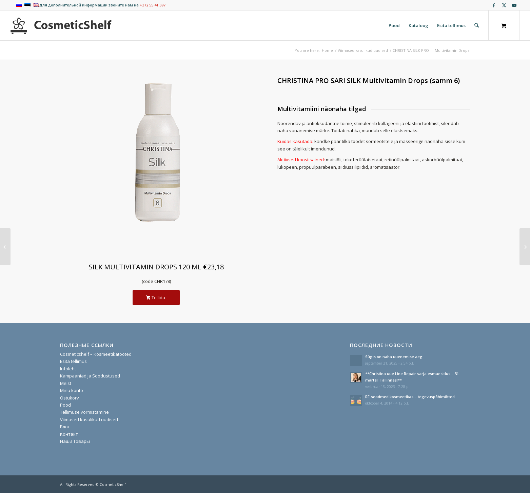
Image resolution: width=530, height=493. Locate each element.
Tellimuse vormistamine (84, 412)
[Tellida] (156, 297)
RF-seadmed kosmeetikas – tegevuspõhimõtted (410, 396)
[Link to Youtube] (514, 5)
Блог (65, 427)
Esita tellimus (73, 361)
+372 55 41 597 (152, 4)
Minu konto (71, 390)
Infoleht (68, 369)
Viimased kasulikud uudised (89, 419)
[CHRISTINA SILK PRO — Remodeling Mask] (524, 246)
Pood (65, 405)
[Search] (476, 25)
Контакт (69, 434)
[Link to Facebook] (494, 5)
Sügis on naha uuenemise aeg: (394, 356)
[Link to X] (504, 5)
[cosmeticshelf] (61, 25)
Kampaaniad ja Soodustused (90, 376)
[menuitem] (394, 25)
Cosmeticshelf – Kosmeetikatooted (96, 354)
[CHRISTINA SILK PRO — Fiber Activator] (5, 246)
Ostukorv (69, 398)
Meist (65, 383)
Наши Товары (75, 441)
